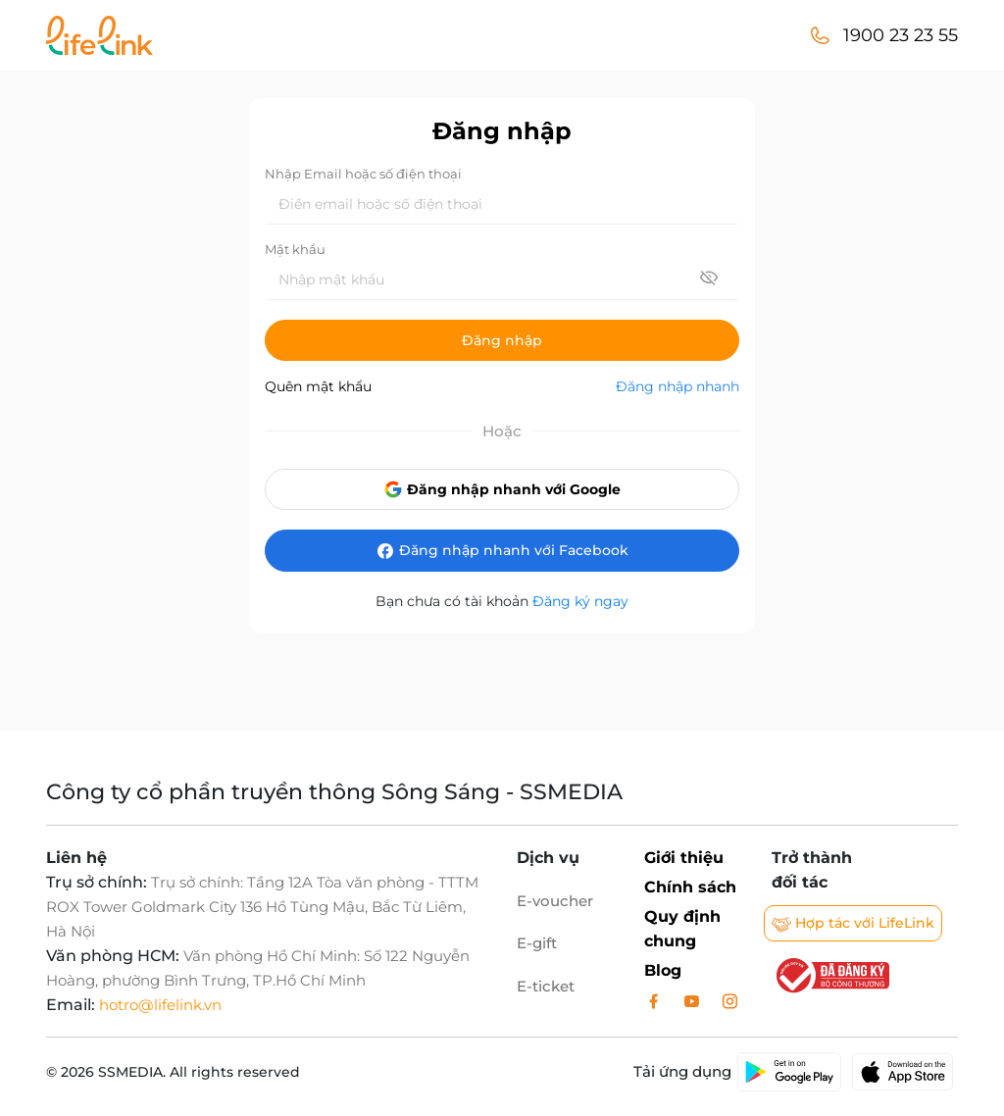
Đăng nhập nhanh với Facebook (502, 551)
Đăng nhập (502, 340)
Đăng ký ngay (580, 601)
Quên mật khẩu (318, 386)
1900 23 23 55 (900, 35)
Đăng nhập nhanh (677, 386)
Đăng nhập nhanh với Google (502, 489)
